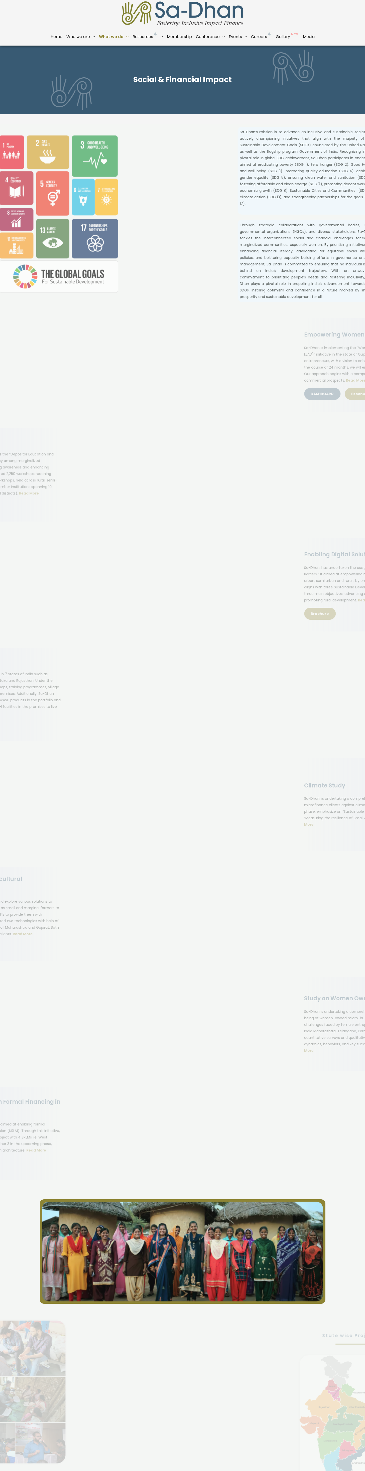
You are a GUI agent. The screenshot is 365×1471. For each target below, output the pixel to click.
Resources (145, 35)
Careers (261, 35)
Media (309, 37)
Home (56, 37)
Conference (208, 37)
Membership (179, 37)
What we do (111, 37)
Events (235, 37)
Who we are (78, 37)
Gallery (287, 35)
